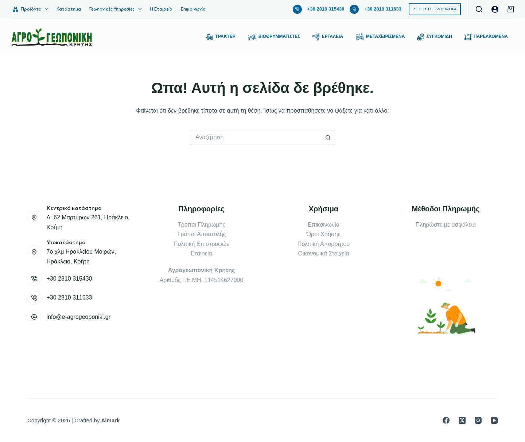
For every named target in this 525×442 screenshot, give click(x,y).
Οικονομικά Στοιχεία (323, 253)
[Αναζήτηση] (479, 9)
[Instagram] (478, 420)
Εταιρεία (201, 253)
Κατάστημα (69, 9)
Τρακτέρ (221, 37)
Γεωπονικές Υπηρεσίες (116, 9)
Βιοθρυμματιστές (274, 37)
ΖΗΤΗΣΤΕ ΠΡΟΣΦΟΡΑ (434, 9)
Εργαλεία (327, 37)
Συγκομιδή (434, 37)
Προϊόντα (32, 9)
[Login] (494, 9)
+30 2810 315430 (326, 9)
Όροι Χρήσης (324, 234)
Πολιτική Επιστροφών (201, 244)
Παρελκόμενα (486, 37)
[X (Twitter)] (462, 420)
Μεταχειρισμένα (380, 37)
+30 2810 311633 (382, 9)
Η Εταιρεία (161, 9)
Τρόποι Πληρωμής (201, 225)
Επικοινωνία (193, 9)
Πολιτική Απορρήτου (324, 244)
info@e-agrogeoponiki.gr (78, 317)
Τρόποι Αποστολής (201, 234)
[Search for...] (255, 137)
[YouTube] (494, 420)
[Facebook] (446, 420)
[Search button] (328, 137)
